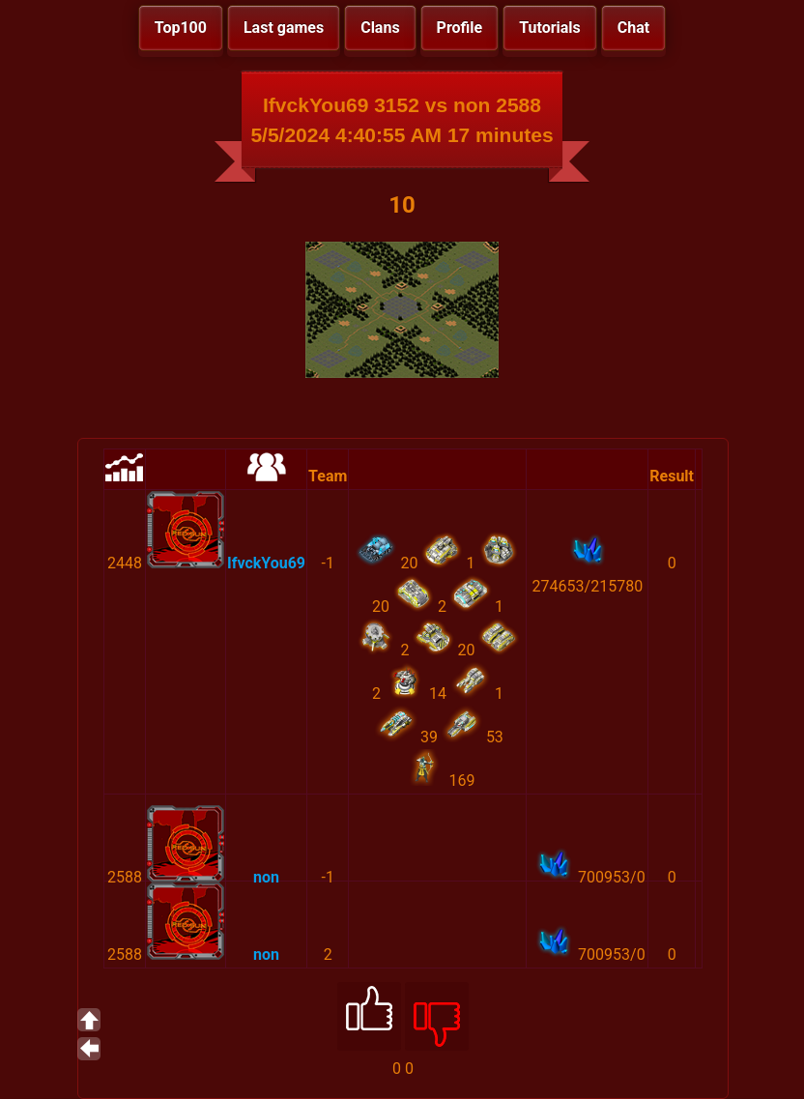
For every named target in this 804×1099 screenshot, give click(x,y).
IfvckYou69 (266, 563)
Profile (460, 27)
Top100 (181, 27)
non (266, 877)
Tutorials (550, 27)
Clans (379, 27)
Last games (284, 27)
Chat (633, 27)
